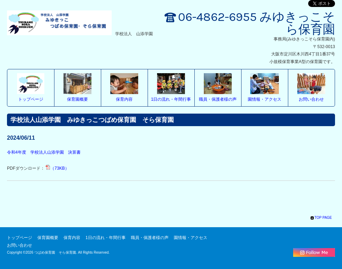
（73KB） (57, 168)
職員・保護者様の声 (218, 99)
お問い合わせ (311, 99)
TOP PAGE (323, 218)
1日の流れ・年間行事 (171, 99)
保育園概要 (77, 99)
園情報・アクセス (264, 99)
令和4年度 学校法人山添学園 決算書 (44, 152)
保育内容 (124, 99)
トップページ (30, 99)
